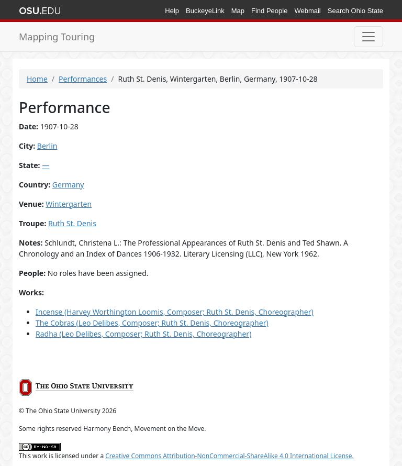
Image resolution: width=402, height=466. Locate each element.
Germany (68, 185)
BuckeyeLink (205, 11)
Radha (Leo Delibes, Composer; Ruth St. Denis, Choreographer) (143, 334)
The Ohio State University (40, 11)
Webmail (307, 11)
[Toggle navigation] (368, 36)
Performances (83, 79)
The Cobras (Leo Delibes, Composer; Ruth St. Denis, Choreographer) (152, 323)
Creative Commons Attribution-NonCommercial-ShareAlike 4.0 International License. (229, 455)
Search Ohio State (355, 11)
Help (172, 11)
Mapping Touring (57, 36)
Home (37, 79)
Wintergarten (69, 204)
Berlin (47, 146)
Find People (269, 11)
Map (237, 11)
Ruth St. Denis (72, 223)
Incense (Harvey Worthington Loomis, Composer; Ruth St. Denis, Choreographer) (175, 312)
